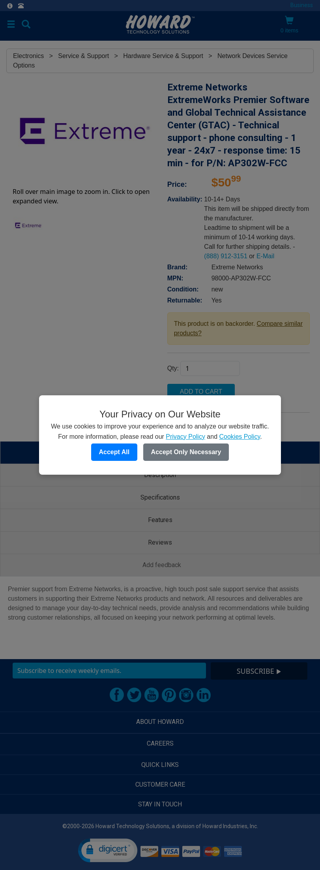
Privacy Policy (185, 436)
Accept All (114, 452)
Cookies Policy (239, 436)
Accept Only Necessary (186, 452)
